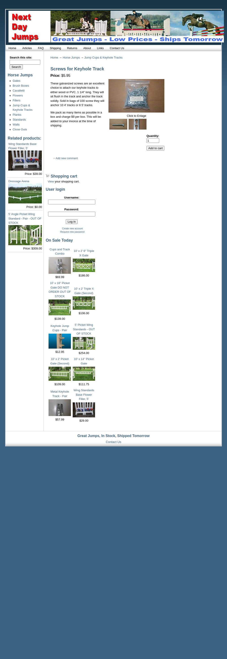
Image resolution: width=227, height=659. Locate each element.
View (51, 181)
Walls (16, 124)
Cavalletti (18, 90)
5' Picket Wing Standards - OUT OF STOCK (84, 329)
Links (100, 48)
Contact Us (117, 48)
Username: (71, 197)
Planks (17, 114)
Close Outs (20, 129)
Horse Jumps (71, 57)
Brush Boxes (21, 85)
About (87, 48)
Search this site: (21, 57)
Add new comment (66, 158)
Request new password (72, 232)
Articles (27, 48)
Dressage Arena (18, 181)
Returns (72, 48)
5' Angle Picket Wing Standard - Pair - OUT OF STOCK (24, 218)
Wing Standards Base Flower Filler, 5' (84, 395)
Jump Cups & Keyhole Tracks (103, 57)
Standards (19, 119)
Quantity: (152, 136)
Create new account (72, 228)
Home (12, 48)
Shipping (55, 48)
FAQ (41, 48)
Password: (71, 209)
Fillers (16, 100)
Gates (16, 80)
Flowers (18, 95)
